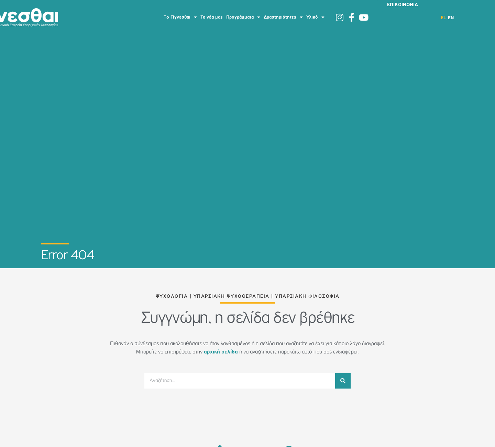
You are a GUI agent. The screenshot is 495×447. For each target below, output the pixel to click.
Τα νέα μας (211, 17)
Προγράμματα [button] (243, 17)
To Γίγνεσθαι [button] (180, 17)
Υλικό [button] (315, 17)
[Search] (343, 381)
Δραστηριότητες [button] (283, 17)
